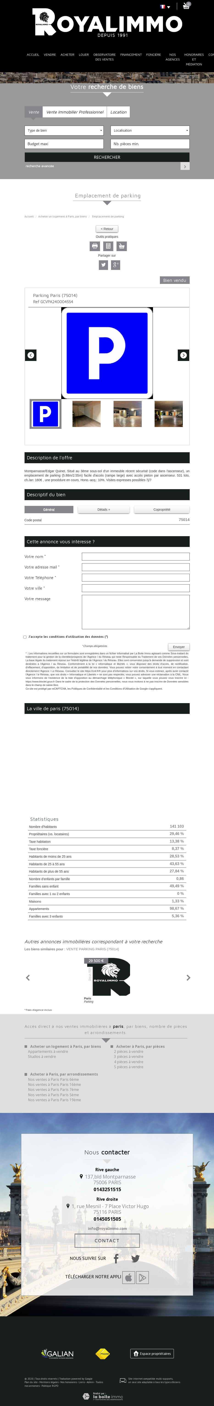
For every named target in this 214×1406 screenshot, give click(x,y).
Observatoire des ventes (104, 57)
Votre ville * (35, 588)
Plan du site (31, 1382)
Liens (82, 1382)
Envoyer (179, 647)
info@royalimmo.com (107, 1228)
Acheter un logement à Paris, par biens (62, 216)
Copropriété (161, 509)
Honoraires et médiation (194, 59)
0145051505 (107, 1219)
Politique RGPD (50, 1385)
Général (49, 509)
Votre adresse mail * (42, 567)
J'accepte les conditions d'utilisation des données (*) (68, 637)
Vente (33, 111)
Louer (84, 54)
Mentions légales (48, 1382)
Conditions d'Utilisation (123, 688)
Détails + (103, 509)
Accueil (33, 54)
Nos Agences (173, 57)
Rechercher (107, 157)
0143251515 (107, 1189)
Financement (131, 54)
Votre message (37, 598)
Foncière (153, 54)
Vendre (50, 54)
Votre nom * (35, 556)
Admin (90, 1382)
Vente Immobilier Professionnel (74, 111)
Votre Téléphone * (40, 577)
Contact (107, 1240)
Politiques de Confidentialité (87, 688)
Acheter (67, 54)
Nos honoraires (68, 1382)
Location (118, 111)
